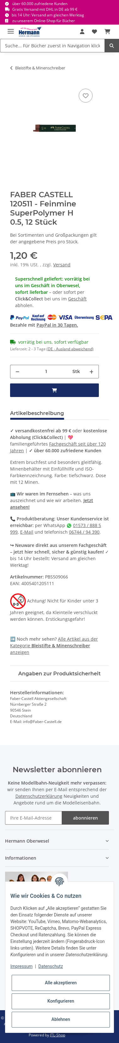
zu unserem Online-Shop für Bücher (43, 20)
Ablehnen (60, 1019)
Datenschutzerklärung (38, 796)
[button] (82, 31)
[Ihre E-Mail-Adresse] (33, 818)
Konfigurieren (60, 1001)
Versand (62, 265)
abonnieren (85, 818)
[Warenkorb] (107, 31)
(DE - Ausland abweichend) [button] (70, 349)
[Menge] (46, 371)
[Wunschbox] (94, 31)
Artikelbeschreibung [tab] (37, 413)
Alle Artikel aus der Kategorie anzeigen (54, 645)
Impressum (21, 966)
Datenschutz (50, 966)
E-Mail (26, 532)
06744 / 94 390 (84, 532)
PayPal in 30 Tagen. (57, 325)
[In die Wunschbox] (86, 96)
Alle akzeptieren (60, 982)
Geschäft (77, 299)
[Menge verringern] (17, 371)
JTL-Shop (57, 1035)
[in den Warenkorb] (54, 390)
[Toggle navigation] (11, 29)
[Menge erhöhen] (91, 371)
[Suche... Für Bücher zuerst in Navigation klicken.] (52, 45)
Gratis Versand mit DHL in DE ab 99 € (44, 9)
